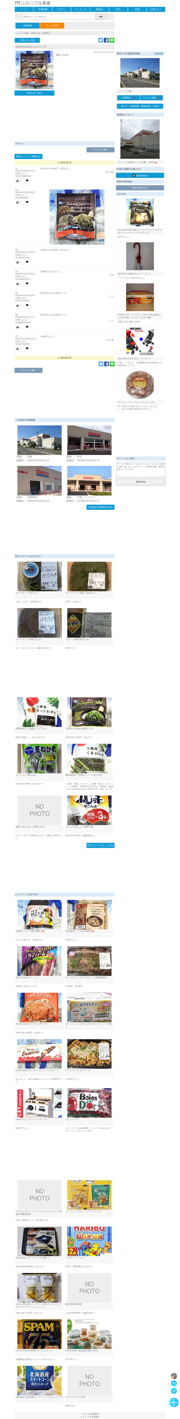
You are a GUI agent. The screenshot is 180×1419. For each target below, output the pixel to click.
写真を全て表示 (34, 93)
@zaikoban (140, 175)
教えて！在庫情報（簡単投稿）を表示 (140, 106)
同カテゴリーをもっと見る (100, 845)
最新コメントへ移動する (28, 156)
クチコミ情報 (152, 97)
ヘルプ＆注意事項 (90, 1414)
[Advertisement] (64, 119)
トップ (24, 9)
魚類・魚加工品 (32, 33)
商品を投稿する (140, 187)
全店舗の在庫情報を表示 (100, 507)
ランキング (80, 9)
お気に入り (156, 9)
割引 (118, 9)
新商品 (99, 9)
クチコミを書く (100, 149)
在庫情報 (43, 9)
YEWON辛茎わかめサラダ (30, 46)
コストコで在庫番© (90, 1416)
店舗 (137, 9)
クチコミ (61, 9)
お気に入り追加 (27, 40)
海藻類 (45, 33)
